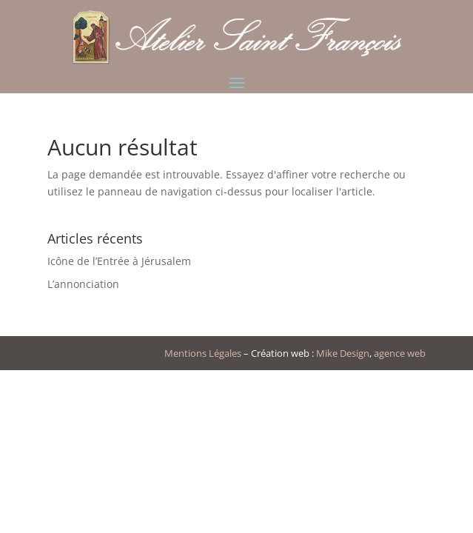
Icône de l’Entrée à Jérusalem (119, 261)
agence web (400, 353)
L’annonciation (83, 284)
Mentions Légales (202, 353)
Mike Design (342, 353)
